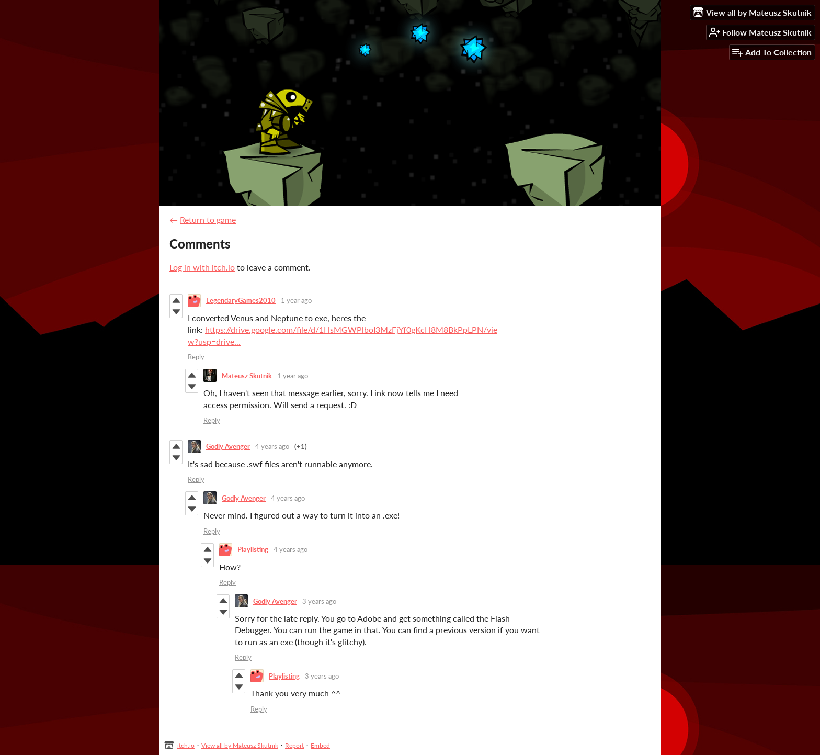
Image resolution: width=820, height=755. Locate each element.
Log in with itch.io (202, 267)
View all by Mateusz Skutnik (239, 745)
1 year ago (296, 300)
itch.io (186, 745)
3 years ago (319, 601)
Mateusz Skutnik (247, 375)
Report (294, 745)
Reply (196, 357)
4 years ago (272, 446)
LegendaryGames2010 (241, 300)
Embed (320, 745)
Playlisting (252, 549)
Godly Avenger (228, 446)
